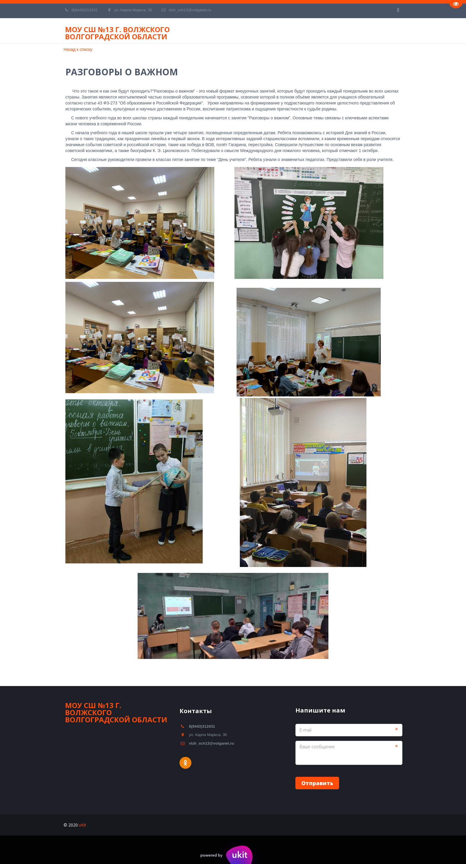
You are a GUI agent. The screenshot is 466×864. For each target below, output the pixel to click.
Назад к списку (78, 49)
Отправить (317, 783)
